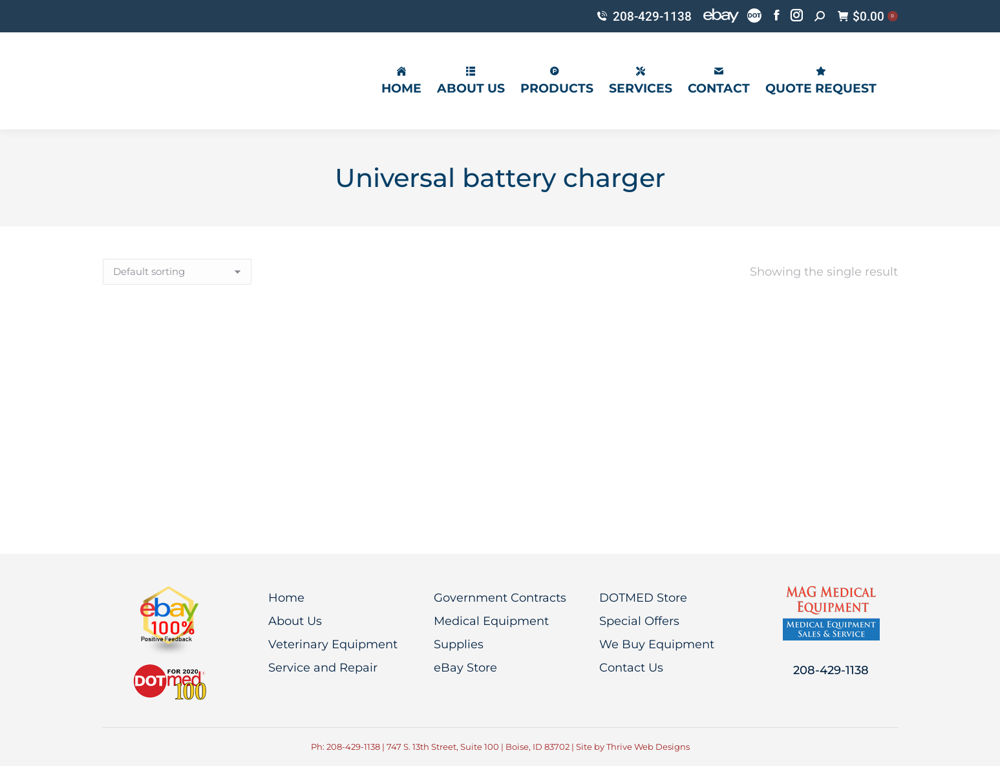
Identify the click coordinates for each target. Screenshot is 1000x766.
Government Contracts (500, 598)
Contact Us (631, 668)
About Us (295, 621)
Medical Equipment (491, 621)
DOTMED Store (643, 598)
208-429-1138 (643, 16)
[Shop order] (177, 272)
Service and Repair (323, 668)
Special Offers (639, 621)
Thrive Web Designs (648, 746)
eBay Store (465, 668)
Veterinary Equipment (333, 644)
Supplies (459, 644)
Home (286, 598)
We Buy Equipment (656, 644)
